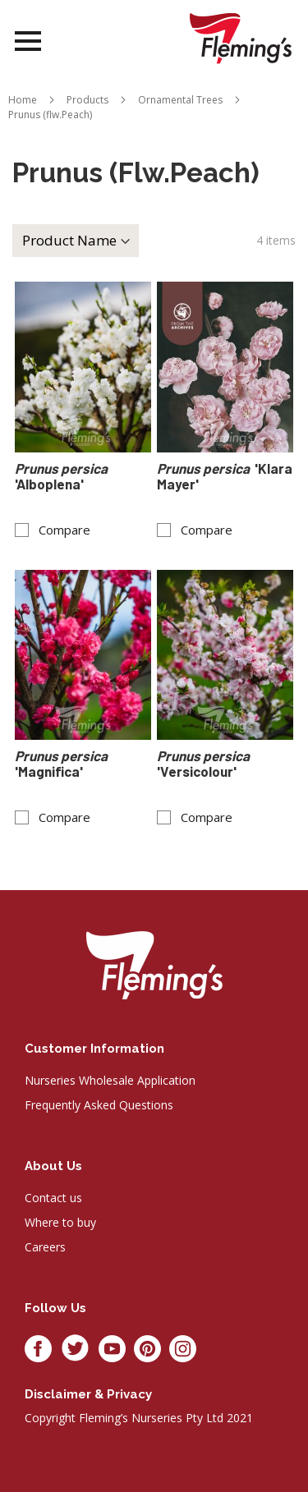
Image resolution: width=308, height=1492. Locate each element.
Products (87, 100)
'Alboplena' (62, 476)
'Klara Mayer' (224, 476)
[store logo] (241, 38)
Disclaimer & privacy (88, 1394)
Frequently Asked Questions (99, 1105)
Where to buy (60, 1222)
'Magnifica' (62, 763)
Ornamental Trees (180, 100)
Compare (64, 530)
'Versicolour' (204, 763)
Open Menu (28, 41)
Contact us (53, 1197)
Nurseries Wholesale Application (110, 1080)
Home (22, 100)
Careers (45, 1247)
